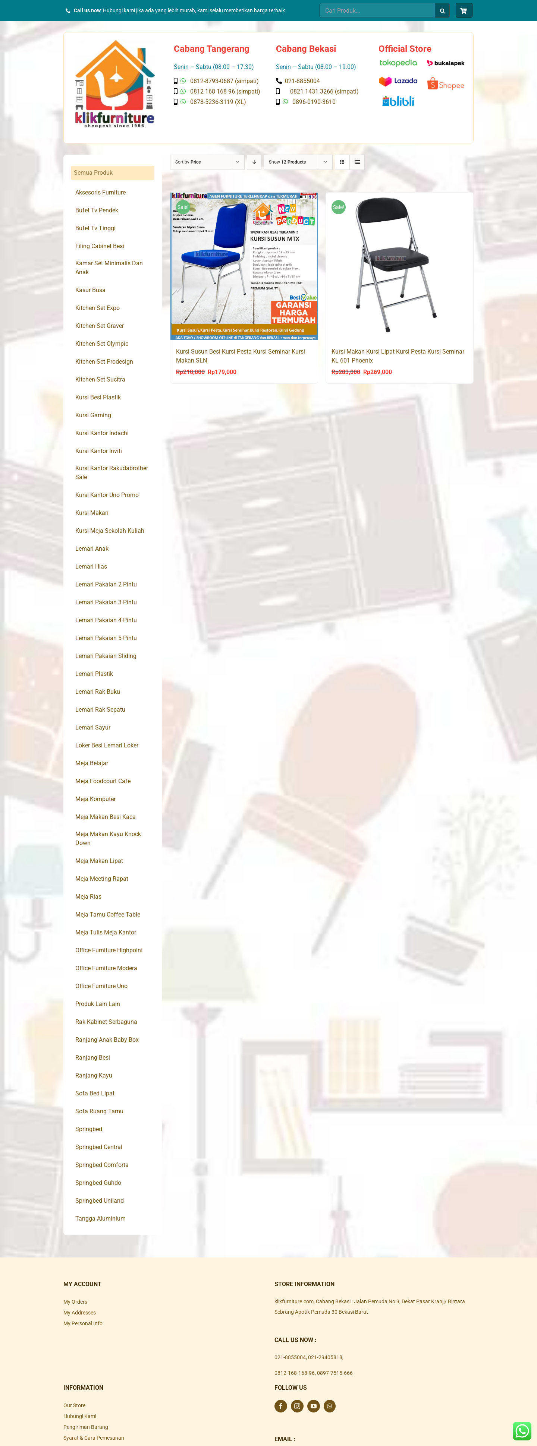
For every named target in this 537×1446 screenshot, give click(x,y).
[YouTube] (313, 1406)
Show (287, 162)
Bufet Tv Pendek (96, 210)
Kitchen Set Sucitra (100, 379)
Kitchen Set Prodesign (104, 361)
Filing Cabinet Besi (99, 246)
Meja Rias (88, 896)
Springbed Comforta (102, 1164)
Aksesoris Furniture (100, 192)
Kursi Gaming (93, 415)
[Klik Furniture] (115, 42)
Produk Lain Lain (97, 1003)
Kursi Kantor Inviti (98, 451)
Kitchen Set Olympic (101, 343)
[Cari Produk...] (377, 10)
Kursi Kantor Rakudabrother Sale (111, 473)
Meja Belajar (91, 763)
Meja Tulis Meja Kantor (105, 932)
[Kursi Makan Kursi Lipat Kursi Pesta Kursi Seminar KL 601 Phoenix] (399, 266)
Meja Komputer (95, 799)
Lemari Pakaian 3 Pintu (106, 602)
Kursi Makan (92, 512)
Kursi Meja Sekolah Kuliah (109, 530)
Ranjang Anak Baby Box (107, 1039)
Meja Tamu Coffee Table (107, 914)
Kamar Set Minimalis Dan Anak (109, 268)
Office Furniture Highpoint (109, 950)
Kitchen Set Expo (97, 307)
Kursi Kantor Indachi (102, 433)
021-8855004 (290, 1357)
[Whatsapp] (330, 1406)
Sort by (188, 162)
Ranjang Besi (92, 1057)
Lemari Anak (92, 548)
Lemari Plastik (94, 673)
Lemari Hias (91, 566)
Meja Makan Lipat (99, 860)
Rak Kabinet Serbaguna (106, 1021)
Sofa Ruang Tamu (99, 1111)
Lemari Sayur (92, 727)
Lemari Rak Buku (97, 691)
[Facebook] (280, 1406)
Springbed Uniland (99, 1200)
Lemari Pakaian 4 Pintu (106, 620)
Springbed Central (98, 1147)
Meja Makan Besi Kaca (105, 816)
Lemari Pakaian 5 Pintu (106, 638)
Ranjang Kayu (93, 1075)
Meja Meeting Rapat (101, 878)
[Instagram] (297, 1406)
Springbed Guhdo (98, 1182)
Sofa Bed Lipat (94, 1093)
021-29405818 (325, 1357)
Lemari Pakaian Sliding (105, 655)
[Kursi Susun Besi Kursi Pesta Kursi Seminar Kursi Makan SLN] (244, 266)
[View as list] (357, 162)
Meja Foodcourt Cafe (103, 781)
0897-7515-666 (335, 1373)
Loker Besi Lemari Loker (106, 745)
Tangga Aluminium (100, 1218)
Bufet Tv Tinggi (95, 228)
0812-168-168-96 (294, 1373)
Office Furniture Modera (106, 968)
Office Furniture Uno (101, 986)
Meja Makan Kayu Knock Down (108, 838)
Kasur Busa (90, 290)
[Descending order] (254, 162)
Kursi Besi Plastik (98, 397)
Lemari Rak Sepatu (100, 709)
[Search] (442, 10)
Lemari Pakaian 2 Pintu (106, 584)
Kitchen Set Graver (99, 325)
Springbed (88, 1129)
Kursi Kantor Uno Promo (107, 495)
